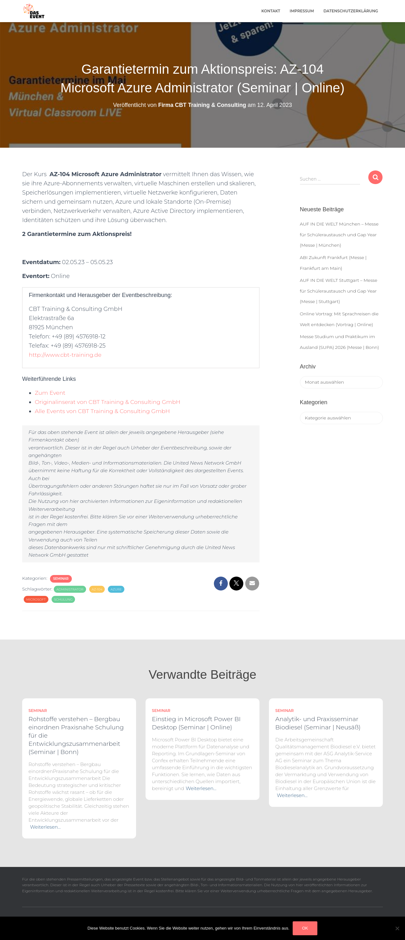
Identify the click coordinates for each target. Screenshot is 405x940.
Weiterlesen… (45, 827)
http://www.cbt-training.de (66, 354)
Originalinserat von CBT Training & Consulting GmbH (109, 402)
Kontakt (270, 11)
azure (116, 589)
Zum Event (50, 392)
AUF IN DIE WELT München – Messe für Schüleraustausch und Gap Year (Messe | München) (339, 234)
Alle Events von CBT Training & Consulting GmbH (103, 411)
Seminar (61, 579)
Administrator (70, 589)
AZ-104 (97, 589)
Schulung (63, 599)
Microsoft (36, 599)
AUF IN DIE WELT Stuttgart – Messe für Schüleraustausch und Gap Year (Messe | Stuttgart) (338, 290)
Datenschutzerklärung (350, 11)
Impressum (302, 11)
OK (305, 928)
